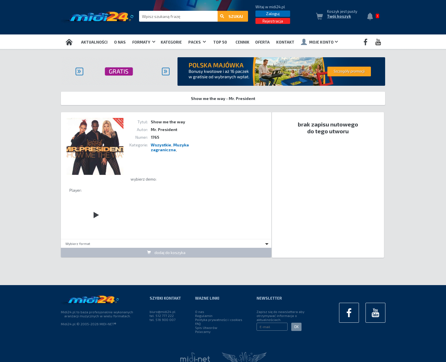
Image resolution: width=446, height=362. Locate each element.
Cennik (242, 42)
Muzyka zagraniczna (170, 147)
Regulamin (203, 316)
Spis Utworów (206, 328)
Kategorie (171, 42)
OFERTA (262, 42)
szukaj (231, 16)
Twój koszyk (339, 16)
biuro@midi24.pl (162, 312)
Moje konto (319, 42)
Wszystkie (161, 144)
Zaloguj (273, 13)
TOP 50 (220, 42)
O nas (120, 42)
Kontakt (285, 42)
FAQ (198, 324)
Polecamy (202, 332)
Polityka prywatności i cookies (218, 320)
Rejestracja (273, 21)
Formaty (143, 42)
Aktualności (94, 42)
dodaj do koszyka (166, 252)
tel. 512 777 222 (162, 316)
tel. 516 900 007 (162, 320)
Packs (197, 42)
